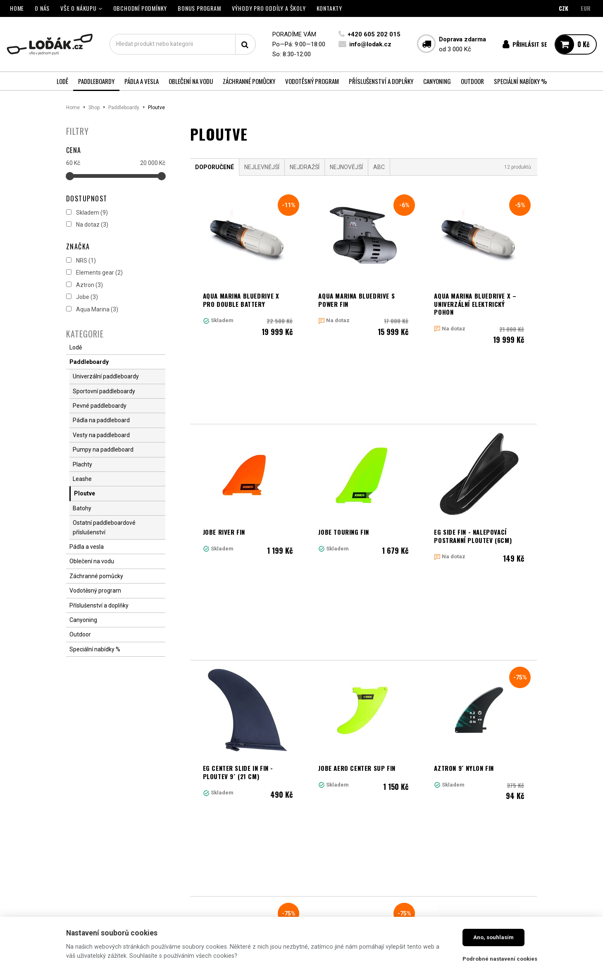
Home (73, 107)
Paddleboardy (123, 107)
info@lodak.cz (370, 44)
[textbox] (183, 44)
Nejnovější (346, 167)
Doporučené (214, 167)
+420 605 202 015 (374, 34)
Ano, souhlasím (493, 937)
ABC (379, 167)
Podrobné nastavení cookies (499, 959)
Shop (94, 107)
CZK (563, 8)
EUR (586, 8)
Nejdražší (304, 167)
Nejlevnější (261, 167)
